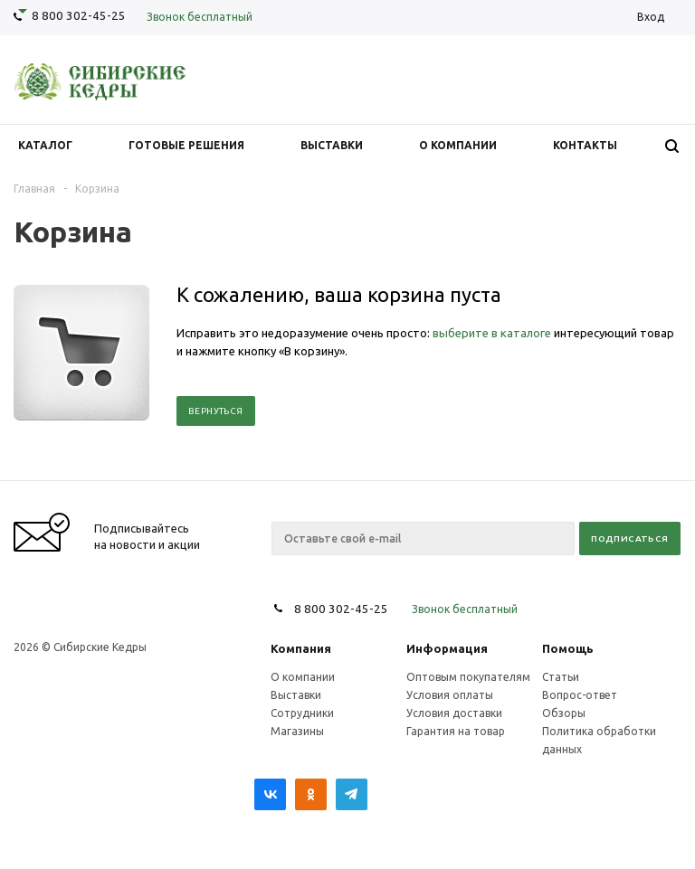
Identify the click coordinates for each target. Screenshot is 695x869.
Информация (447, 649)
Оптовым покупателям (468, 677)
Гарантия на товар (455, 731)
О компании (303, 677)
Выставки (296, 695)
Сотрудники (302, 713)
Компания (301, 649)
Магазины (297, 731)
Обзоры (564, 713)
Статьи (560, 677)
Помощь (568, 649)
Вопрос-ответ (579, 695)
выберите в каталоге (492, 332)
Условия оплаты (449, 695)
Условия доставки (454, 713)
